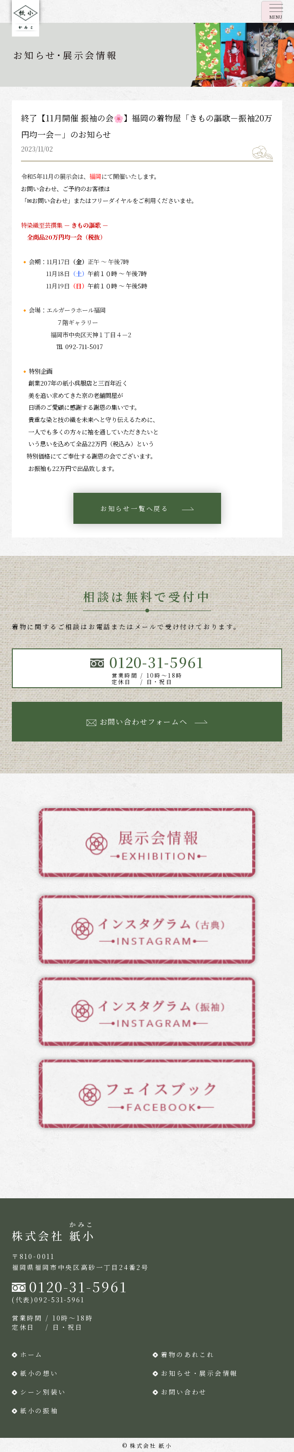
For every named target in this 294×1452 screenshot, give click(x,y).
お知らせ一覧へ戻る (134, 508)
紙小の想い (39, 1373)
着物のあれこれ (188, 1354)
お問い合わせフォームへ (144, 721)
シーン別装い (43, 1391)
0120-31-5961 (78, 1286)
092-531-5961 (59, 1299)
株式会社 (54, 1235)
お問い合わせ (184, 1391)
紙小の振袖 (39, 1410)
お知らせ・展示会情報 (199, 1373)
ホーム (31, 1354)
